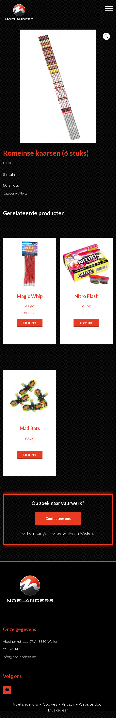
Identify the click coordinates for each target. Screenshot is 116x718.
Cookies (50, 704)
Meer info (29, 322)
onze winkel (63, 533)
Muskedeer (58, 710)
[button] (106, 36)
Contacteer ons (58, 518)
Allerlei (23, 193)
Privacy (68, 704)
